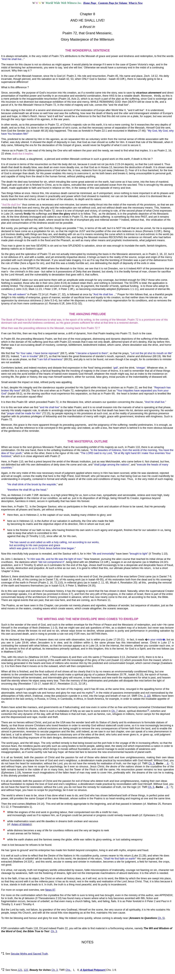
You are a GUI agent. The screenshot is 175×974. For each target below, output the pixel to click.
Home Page (90, 2)
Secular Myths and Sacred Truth (29, 953)
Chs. (68, 970)
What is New (136, 2)
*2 (148, 710)
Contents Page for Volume (113, 2)
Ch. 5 (151, 763)
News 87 (50, 889)
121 (19, 970)
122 (26, 970)
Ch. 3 (54, 931)
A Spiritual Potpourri (93, 970)
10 (148, 695)
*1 (94, 692)
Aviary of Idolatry (21, 824)
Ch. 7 (114, 711)
